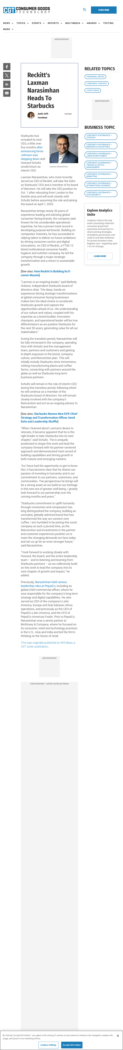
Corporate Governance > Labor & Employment (99, 155)
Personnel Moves (95, 77)
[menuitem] (9, 23)
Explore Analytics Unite (99, 212)
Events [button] (36, 23)
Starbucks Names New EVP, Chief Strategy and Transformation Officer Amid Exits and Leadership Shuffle (49, 417)
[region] (61, 1040)
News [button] (6, 23)
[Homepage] (26, 10)
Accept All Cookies (72, 1045)
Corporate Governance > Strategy (99, 136)
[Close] (117, 1035)
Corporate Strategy (96, 83)
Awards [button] (92, 23)
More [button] (6, 29)
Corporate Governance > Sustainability (99, 193)
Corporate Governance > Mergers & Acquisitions (99, 145)
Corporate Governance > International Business (99, 184)
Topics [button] (20, 23)
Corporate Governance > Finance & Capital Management (99, 165)
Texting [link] (108, 23)
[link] (6, 66)
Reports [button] (53, 23)
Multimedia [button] (72, 23)
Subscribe (103, 10)
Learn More (100, 256)
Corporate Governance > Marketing (99, 175)
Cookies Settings (48, 1045)
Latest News (92, 90)
